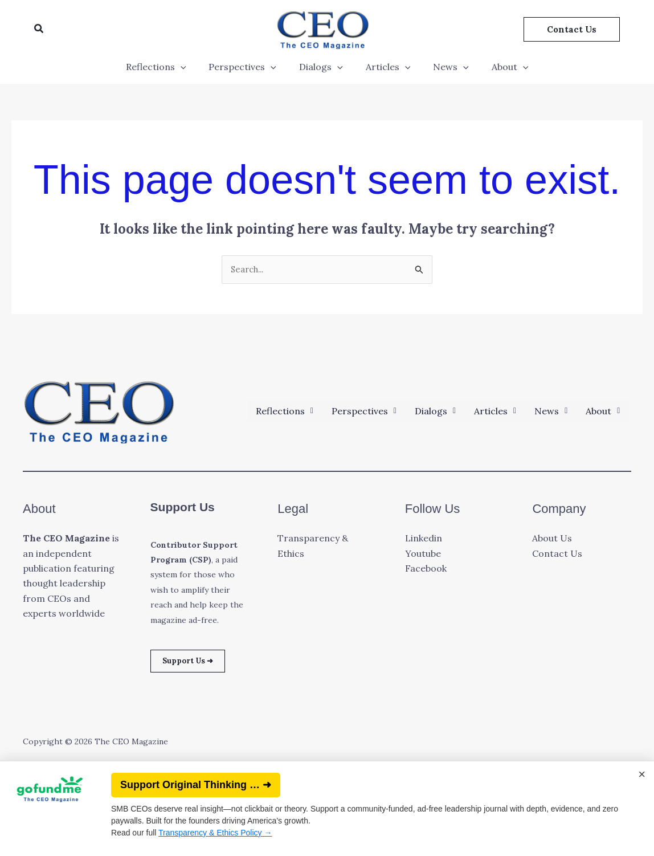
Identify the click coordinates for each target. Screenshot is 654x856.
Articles (385, 66)
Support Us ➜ (195, 663)
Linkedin (423, 539)
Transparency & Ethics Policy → (215, 832)
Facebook (426, 569)
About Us (552, 539)
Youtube (423, 554)
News (444, 66)
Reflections (167, 66)
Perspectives (249, 66)
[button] (39, 29)
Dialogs (323, 66)
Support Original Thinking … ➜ (195, 784)
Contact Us (557, 554)
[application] (192, 66)
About (498, 66)
